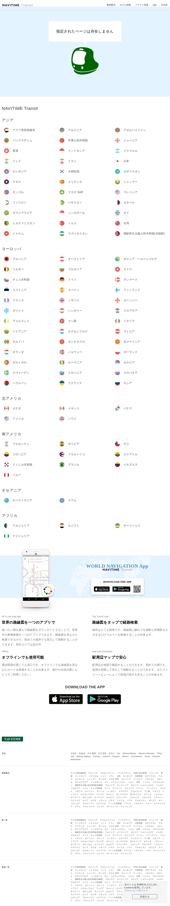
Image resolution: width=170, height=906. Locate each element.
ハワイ (130, 800)
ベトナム (146, 782)
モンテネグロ (122, 794)
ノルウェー (158, 794)
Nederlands (76, 759)
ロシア (85, 800)
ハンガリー (111, 791)
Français (96, 756)
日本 (119, 776)
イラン (111, 776)
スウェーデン (122, 797)
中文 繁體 (92, 753)
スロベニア (135, 797)
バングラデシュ (124, 773)
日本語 (73, 753)
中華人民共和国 (140, 773)
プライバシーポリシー (136, 890)
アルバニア (110, 785)
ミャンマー (91, 779)
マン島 (147, 791)
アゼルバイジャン (107, 773)
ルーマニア (99, 797)
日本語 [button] (164, 5)
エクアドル (101, 803)
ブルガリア (75, 788)
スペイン (140, 788)
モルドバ (110, 794)
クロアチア (123, 791)
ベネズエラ (138, 803)
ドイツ (107, 788)
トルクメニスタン (118, 782)
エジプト (100, 806)
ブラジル (127, 803)
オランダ (147, 794)
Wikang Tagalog (83, 756)
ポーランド (75, 797)
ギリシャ (100, 791)
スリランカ (80, 779)
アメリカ (120, 800)
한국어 (112, 753)
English (82, 753)
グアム (78, 806)
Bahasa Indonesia (147, 753)
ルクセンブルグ (87, 794)
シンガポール (96, 782)
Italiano (125, 756)
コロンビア (75, 803)
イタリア (156, 791)
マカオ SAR (114, 779)
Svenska (156, 756)
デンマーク (117, 788)
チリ (160, 800)
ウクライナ (75, 800)
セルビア (110, 797)
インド (103, 776)
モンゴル (102, 779)
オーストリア (123, 785)
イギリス (79, 791)
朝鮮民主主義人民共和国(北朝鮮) (89, 785)
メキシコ (102, 800)
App (155, 5)
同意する (145, 896)
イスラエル (93, 776)
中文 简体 (102, 753)
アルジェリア (88, 806)
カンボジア (128, 776)
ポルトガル (87, 797)
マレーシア (126, 779)
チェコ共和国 (96, 788)
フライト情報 (141, 5)
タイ (106, 782)
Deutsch (106, 756)
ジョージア (154, 773)
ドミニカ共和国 (115, 803)
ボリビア (152, 800)
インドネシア (80, 776)
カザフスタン (150, 776)
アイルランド (136, 791)
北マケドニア (135, 794)
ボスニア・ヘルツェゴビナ (142, 785)
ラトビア (100, 794)
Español (116, 756)
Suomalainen (137, 756)
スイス (85, 788)
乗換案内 (111, 5)
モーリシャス (112, 806)
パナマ (111, 800)
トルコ (131, 782)
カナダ (93, 800)
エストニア (129, 788)
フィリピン (138, 779)
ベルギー (160, 785)
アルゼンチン (140, 800)
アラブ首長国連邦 (78, 773)
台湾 (138, 782)
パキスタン (150, 779)
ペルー (148, 803)
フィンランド (152, 788)
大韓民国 (139, 776)
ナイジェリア (126, 806)
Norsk (147, 756)
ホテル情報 (125, 5)
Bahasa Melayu (129, 753)
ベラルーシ (158, 797)
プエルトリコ (88, 803)
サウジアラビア (81, 782)
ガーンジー (90, 791)
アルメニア (93, 773)
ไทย (118, 753)
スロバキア (146, 797)
